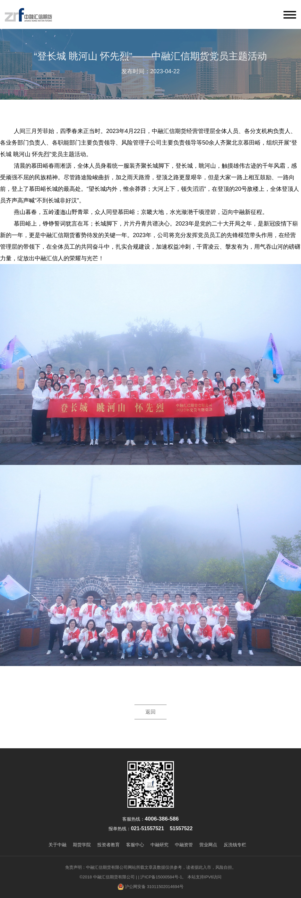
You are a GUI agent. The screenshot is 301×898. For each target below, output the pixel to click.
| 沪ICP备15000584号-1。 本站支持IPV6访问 (179, 877)
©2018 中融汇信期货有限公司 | (108, 877)
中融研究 (159, 844)
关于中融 (57, 844)
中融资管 (184, 844)
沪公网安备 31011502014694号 (150, 887)
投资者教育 (108, 844)
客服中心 (135, 844)
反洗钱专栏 (235, 844)
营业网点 (208, 844)
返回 (150, 712)
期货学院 (82, 844)
